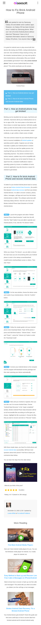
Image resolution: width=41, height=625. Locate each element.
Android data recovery (17, 190)
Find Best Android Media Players (20, 545)
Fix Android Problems (23, 513)
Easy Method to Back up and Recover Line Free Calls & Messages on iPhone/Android (20, 577)
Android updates (27, 140)
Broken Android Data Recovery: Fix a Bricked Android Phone (20, 610)
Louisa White (11, 513)
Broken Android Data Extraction (20, 187)
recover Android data (10, 450)
